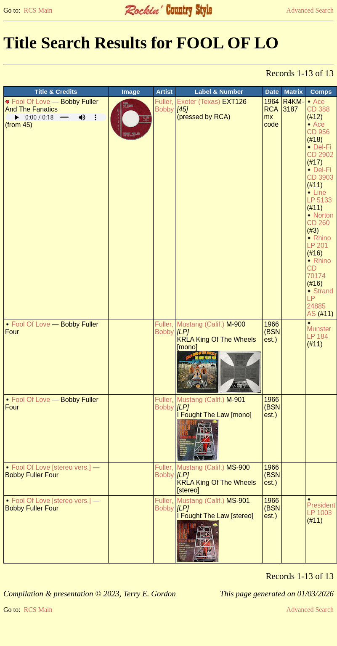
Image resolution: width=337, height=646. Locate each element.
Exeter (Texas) (198, 101)
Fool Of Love (30, 101)
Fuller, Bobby (164, 105)
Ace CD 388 (318, 105)
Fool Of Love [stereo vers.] (51, 467)
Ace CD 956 (318, 128)
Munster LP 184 (319, 332)
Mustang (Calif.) (200, 324)
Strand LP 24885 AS (320, 302)
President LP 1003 (321, 509)
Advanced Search (310, 10)
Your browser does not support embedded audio (55, 117)
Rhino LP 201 (319, 241)
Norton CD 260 (320, 219)
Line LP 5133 (319, 196)
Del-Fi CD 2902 (320, 151)
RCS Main (38, 10)
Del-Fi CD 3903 (320, 173)
